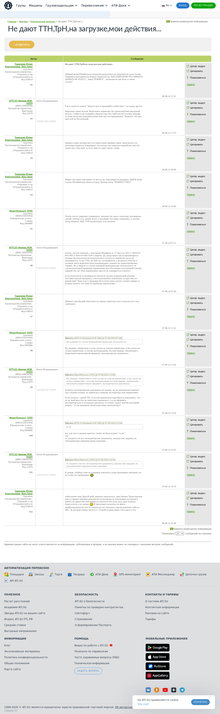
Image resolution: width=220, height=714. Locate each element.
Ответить (23, 44)
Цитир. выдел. (198, 66)
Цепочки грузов (193, 574)
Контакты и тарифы (162, 594)
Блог (7, 645)
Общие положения (16, 663)
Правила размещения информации (188, 21)
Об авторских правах (129, 707)
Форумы (23, 21)
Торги (55, 574)
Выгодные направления (20, 631)
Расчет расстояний (17, 601)
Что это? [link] (143, 704)
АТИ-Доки (99, 574)
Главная (11, 21)
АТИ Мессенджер (160, 574)
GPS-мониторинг (127, 574)
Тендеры (76, 574)
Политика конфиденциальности (26, 657)
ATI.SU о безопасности (89, 601)
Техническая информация (91, 663)
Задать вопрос (88, 670)
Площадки (14, 574)
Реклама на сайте (157, 613)
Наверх (191, 84)
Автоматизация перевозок (26, 568)
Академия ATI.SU (15, 607)
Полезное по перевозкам (91, 651)
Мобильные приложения (167, 638)
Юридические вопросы (43, 21)
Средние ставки (15, 625)
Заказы (36, 574)
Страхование (83, 619)
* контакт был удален (46, 121)
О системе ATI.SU (156, 601)
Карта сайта (12, 669)
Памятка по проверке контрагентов (99, 607)
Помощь (81, 638)
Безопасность (86, 594)
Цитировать (196, 71)
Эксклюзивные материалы (22, 651)
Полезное (12, 594)
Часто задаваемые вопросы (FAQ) (96, 657)
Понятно (200, 702)
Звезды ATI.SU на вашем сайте (24, 613)
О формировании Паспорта (93, 625)
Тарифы (150, 619)
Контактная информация (162, 607)
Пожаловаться (198, 77)
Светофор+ (82, 613)
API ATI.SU (13, 580)
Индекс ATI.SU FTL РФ (18, 619)
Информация (15, 638)
